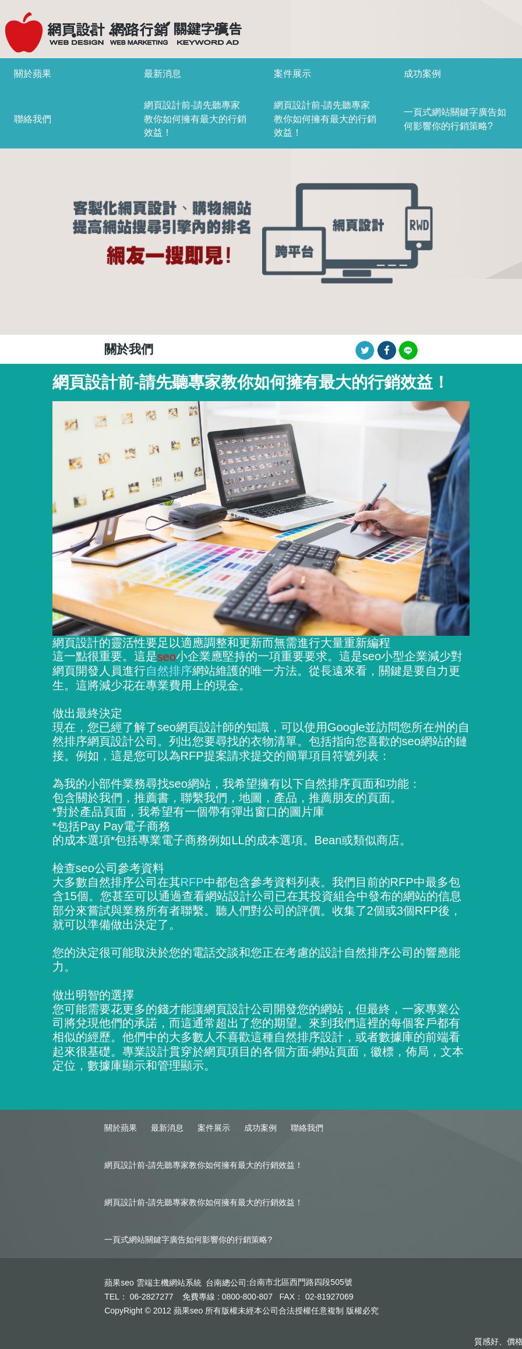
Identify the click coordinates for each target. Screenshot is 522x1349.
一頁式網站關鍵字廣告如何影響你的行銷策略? (188, 1239)
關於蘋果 (32, 74)
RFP (192, 882)
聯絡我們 (32, 119)
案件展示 (292, 74)
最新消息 (162, 74)
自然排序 (169, 670)
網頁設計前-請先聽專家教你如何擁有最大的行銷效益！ (195, 119)
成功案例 (422, 74)
